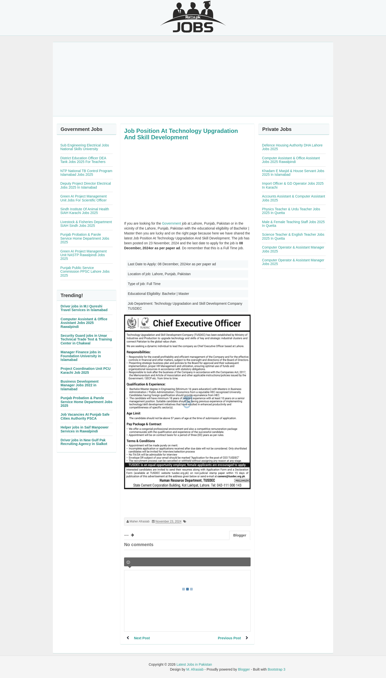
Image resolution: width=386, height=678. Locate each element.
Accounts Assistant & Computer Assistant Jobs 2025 (293, 198)
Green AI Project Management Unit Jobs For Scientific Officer (83, 198)
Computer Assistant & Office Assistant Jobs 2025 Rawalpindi (84, 323)
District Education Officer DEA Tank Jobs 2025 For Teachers (83, 160)
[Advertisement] (193, 79)
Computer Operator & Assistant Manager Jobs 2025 (293, 249)
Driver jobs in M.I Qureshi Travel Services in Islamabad (84, 308)
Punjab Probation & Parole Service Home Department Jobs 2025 (84, 238)
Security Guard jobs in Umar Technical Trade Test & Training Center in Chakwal (86, 339)
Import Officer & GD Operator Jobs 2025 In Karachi (292, 185)
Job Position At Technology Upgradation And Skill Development (181, 134)
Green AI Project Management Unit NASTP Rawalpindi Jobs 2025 (83, 255)
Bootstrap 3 (276, 669)
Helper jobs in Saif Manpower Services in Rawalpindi (85, 429)
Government (171, 223)
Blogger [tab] (239, 535)
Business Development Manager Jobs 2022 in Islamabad (79, 385)
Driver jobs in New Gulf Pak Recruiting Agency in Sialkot (84, 442)
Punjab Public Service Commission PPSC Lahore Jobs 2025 (85, 271)
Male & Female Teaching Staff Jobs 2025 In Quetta (293, 224)
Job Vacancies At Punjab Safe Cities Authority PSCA (85, 416)
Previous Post (229, 638)
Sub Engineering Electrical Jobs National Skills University (84, 147)
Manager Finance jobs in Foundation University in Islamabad (81, 356)
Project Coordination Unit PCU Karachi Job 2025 (86, 370)
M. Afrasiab (195, 669)
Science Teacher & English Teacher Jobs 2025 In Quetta (293, 236)
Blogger (244, 669)
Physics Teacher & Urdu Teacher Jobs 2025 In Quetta (291, 211)
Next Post (142, 638)
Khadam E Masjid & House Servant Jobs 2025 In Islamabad (293, 173)
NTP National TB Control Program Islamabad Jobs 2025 (86, 173)
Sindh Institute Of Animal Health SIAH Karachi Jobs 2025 (84, 211)
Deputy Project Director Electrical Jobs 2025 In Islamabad (85, 185)
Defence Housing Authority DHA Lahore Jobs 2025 (292, 147)
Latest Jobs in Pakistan (194, 664)
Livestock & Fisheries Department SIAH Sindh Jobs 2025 (86, 224)
